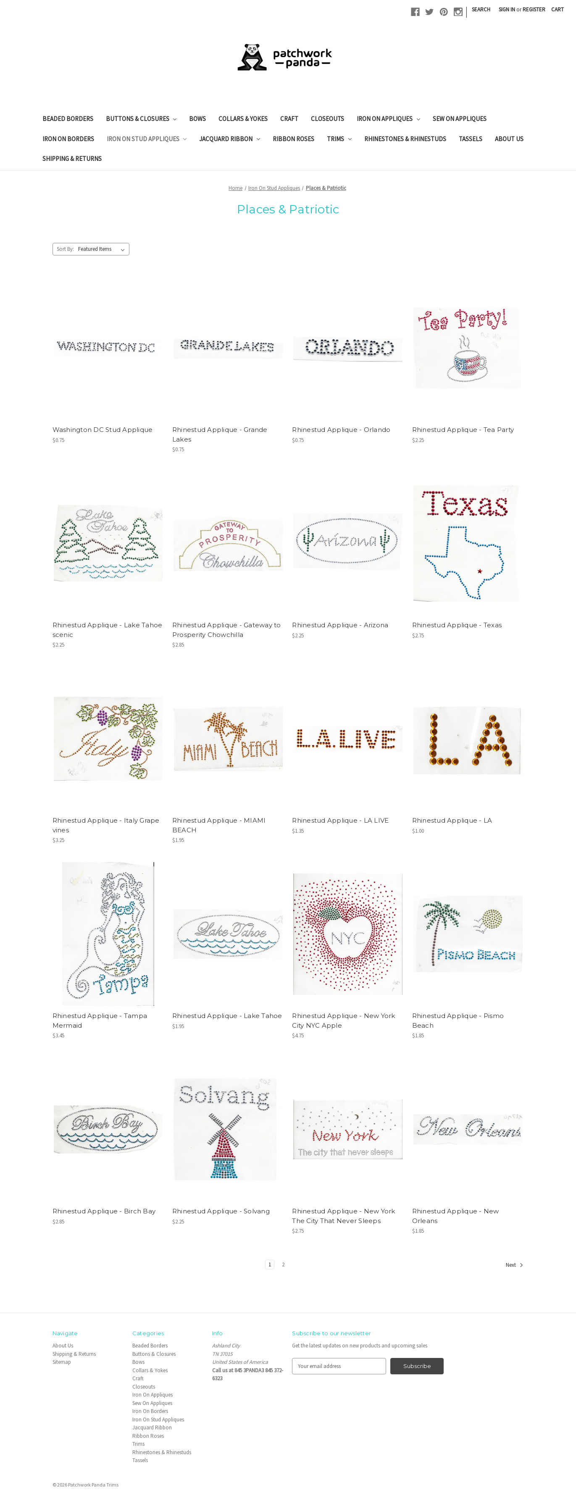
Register (534, 9)
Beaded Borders (67, 119)
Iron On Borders (68, 139)
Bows (197, 119)
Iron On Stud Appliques (147, 139)
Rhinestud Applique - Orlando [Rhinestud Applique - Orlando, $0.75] (341, 430)
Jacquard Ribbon (229, 139)
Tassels (470, 139)
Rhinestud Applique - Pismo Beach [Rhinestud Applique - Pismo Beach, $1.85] (458, 1020)
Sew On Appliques (460, 119)
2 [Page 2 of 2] (283, 1264)
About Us (509, 139)
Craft (289, 119)
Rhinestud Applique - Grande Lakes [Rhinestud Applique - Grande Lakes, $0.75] (220, 434)
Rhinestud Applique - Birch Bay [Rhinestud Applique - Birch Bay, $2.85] (104, 1211)
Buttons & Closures (141, 119)
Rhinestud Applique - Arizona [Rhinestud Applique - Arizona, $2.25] (340, 625)
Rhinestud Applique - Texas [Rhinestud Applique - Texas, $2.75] (457, 625)
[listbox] (103, 249)
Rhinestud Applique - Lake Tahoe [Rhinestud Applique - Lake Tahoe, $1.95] (227, 1016)
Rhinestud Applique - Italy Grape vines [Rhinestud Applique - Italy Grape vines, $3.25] (106, 825)
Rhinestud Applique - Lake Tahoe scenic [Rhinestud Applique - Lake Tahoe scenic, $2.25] (108, 630)
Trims (339, 139)
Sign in (507, 9)
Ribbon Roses (293, 139)
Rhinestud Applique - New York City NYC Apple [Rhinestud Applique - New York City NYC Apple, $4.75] (343, 1020)
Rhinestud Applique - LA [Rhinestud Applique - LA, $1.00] (452, 820)
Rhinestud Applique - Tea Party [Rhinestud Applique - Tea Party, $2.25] (463, 430)
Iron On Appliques (388, 119)
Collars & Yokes (243, 119)
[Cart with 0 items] (557, 9)
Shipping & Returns (72, 159)
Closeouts (327, 119)
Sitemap (62, 1362)
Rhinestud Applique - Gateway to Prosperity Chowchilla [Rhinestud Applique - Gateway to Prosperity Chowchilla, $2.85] (226, 630)
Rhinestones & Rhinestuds (405, 139)
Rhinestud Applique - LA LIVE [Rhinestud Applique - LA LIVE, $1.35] (340, 820)
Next (514, 1265)
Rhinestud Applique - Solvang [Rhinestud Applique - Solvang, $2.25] (221, 1211)
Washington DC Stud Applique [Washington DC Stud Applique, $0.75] (103, 430)
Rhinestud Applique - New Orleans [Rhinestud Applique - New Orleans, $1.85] (455, 1216)
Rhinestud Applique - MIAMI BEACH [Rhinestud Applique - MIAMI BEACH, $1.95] (219, 825)
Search (481, 9)
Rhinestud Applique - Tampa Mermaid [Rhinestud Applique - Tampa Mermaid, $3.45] (100, 1020)
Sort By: (65, 249)
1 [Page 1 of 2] (269, 1264)
